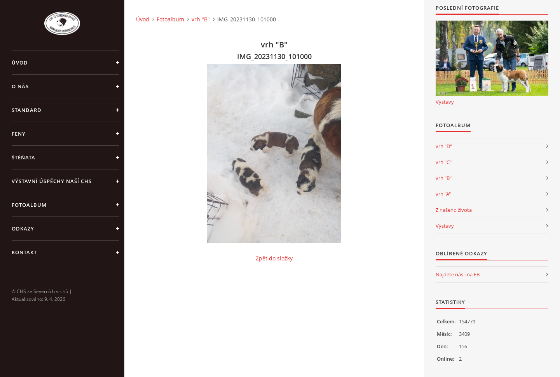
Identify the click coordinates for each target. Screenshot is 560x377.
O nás (20, 86)
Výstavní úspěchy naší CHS (52, 181)
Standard (27, 109)
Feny (19, 133)
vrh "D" (444, 146)
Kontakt (24, 252)
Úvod (20, 62)
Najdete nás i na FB (458, 274)
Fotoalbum (29, 204)
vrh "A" (443, 193)
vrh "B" (201, 19)
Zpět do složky (274, 258)
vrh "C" (444, 162)
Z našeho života (454, 209)
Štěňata (23, 157)
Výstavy (445, 101)
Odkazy (23, 228)
